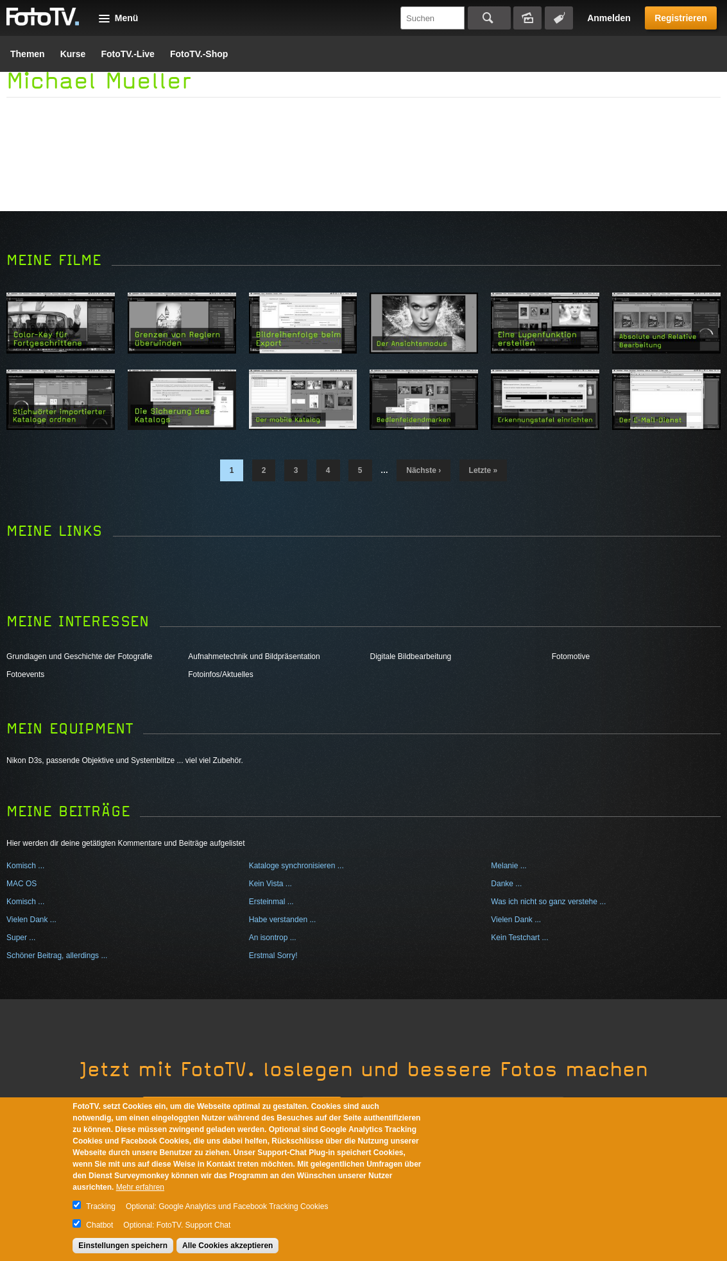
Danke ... (506, 883)
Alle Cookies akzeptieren (227, 1245)
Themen (27, 54)
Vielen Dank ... (31, 919)
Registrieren (680, 18)
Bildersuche (527, 18)
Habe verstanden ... (282, 919)
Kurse (73, 54)
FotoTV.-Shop (199, 54)
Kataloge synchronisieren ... (296, 865)
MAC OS (21, 883)
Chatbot (99, 1225)
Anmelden (609, 18)
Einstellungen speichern (122, 1245)
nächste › (423, 470)
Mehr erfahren (140, 1187)
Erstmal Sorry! (273, 955)
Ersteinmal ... (271, 901)
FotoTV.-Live (128, 54)
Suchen (489, 18)
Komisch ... (25, 865)
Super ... (20, 937)
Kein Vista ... (270, 883)
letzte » (483, 470)
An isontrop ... (272, 937)
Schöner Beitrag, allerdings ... (56, 955)
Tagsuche (559, 18)
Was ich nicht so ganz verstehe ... (548, 901)
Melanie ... (508, 865)
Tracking (100, 1206)
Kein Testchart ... (519, 937)
